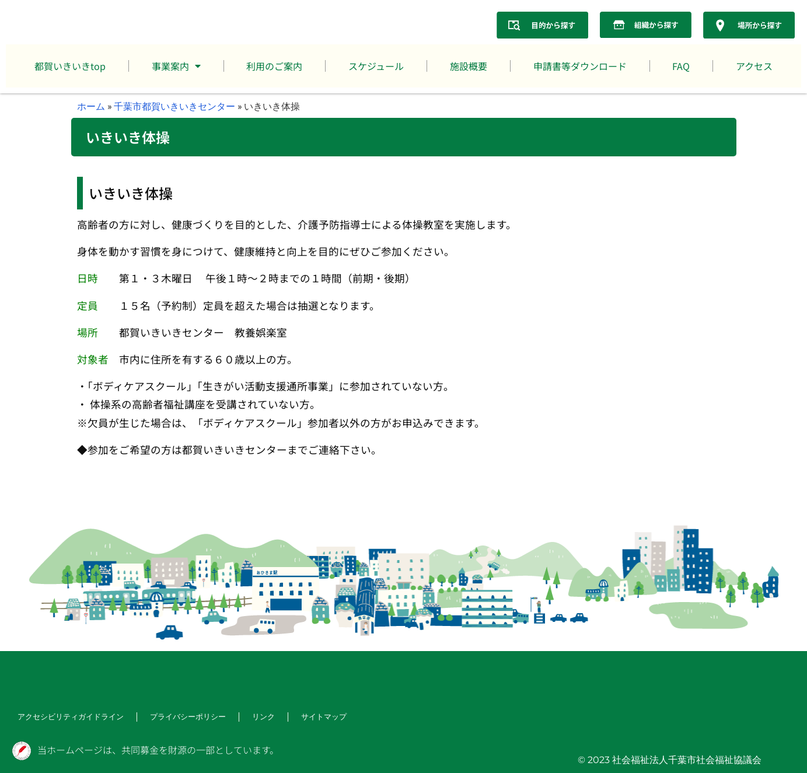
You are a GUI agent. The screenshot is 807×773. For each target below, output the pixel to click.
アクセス (754, 66)
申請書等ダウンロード (580, 66)
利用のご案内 (274, 66)
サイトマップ (308, 716)
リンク (249, 716)
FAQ (681, 66)
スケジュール (376, 66)
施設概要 (468, 66)
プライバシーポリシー (177, 716)
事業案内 (176, 65)
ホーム (91, 106)
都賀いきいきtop (70, 66)
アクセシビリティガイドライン (67, 716)
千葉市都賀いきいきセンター (174, 106)
